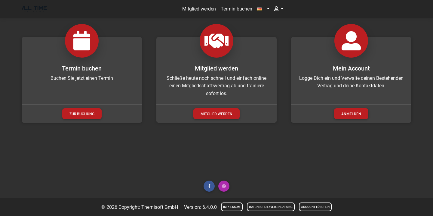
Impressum (232, 206)
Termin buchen (236, 9)
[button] (263, 9)
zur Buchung (81, 114)
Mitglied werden (199, 9)
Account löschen (315, 206)
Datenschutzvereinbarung (271, 206)
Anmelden (351, 114)
